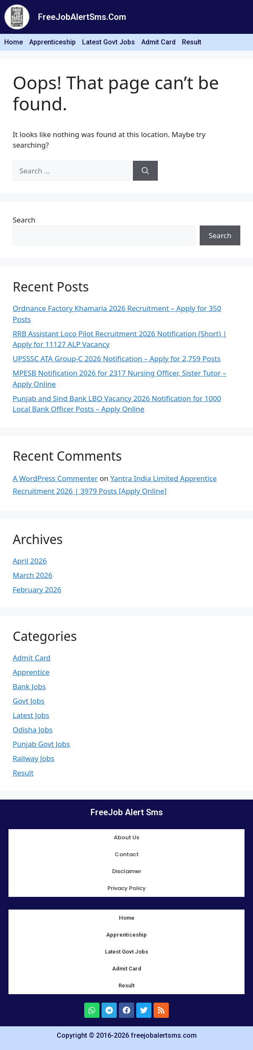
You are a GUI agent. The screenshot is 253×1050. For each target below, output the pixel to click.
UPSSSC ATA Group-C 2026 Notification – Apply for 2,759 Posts (116, 358)
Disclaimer (126, 871)
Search (24, 220)
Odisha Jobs (32, 729)
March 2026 (32, 575)
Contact (127, 854)
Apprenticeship (52, 42)
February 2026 (37, 589)
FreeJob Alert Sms (127, 812)
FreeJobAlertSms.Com (82, 17)
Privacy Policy (126, 888)
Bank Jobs (29, 686)
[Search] (145, 171)
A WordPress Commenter (55, 478)
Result (191, 42)
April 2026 (30, 561)
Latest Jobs (31, 715)
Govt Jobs (28, 701)
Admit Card (158, 42)
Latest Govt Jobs (108, 42)
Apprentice (31, 672)
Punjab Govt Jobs (41, 744)
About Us (126, 837)
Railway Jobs (33, 758)
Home (13, 42)
